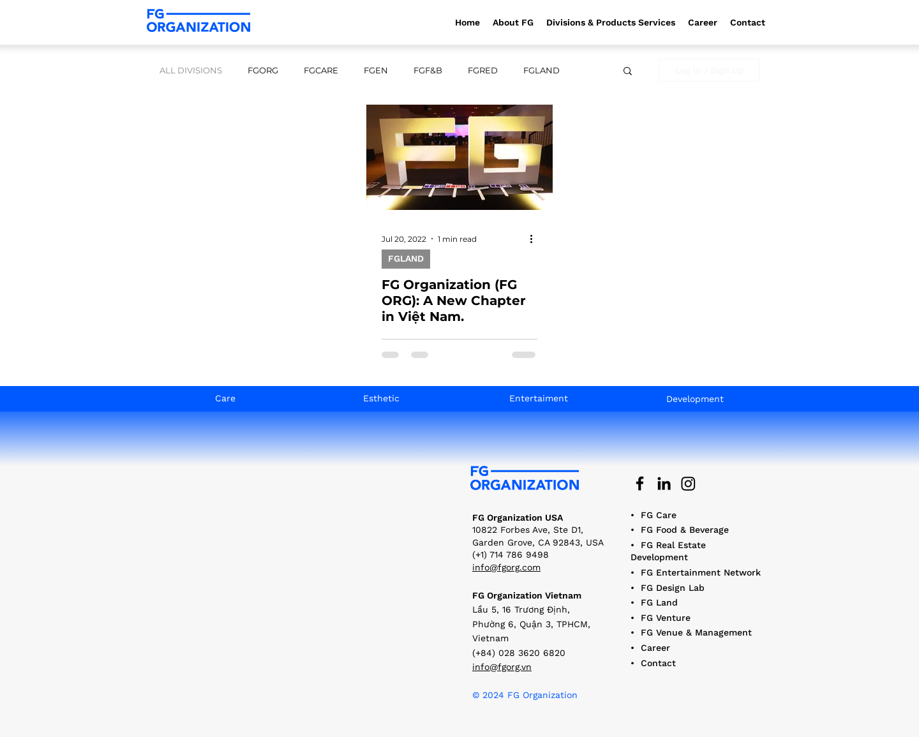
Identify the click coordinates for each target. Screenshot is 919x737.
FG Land (659, 602)
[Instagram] (688, 483)
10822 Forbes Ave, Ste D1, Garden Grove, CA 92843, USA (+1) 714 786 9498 (538, 542)
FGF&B (428, 70)
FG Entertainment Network (701, 572)
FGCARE (321, 70)
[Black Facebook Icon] (640, 483)
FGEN (376, 70)
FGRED (483, 70)
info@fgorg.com (506, 567)
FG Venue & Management (696, 632)
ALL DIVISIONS (191, 70)
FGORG (263, 70)
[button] (611, 22)
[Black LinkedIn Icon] (664, 483)
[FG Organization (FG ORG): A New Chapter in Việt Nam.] (459, 157)
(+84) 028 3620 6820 (518, 653)
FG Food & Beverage (685, 530)
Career (655, 648)
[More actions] (535, 238)
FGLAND (541, 70)
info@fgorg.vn (502, 667)
